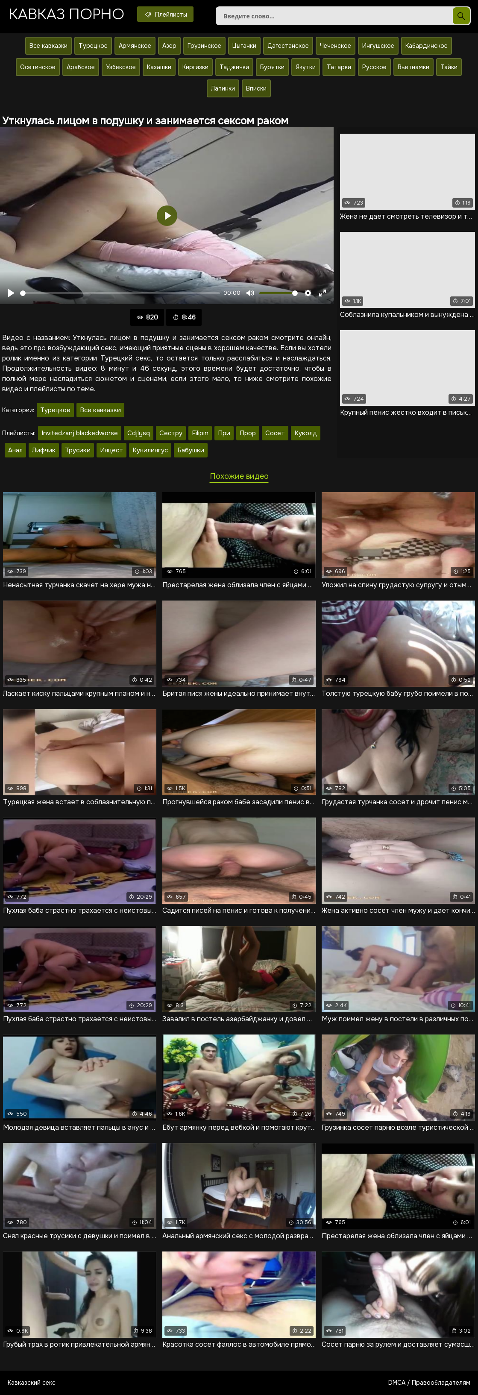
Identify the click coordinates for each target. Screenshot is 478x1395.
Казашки (159, 67)
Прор (248, 433)
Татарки (339, 67)
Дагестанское (288, 46)
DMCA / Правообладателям (429, 1382)
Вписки (256, 88)
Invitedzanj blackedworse (79, 433)
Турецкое (93, 46)
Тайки (448, 67)
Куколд (305, 433)
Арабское (81, 67)
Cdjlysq (138, 433)
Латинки (223, 88)
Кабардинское (426, 46)
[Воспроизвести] (11, 293)
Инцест (111, 450)
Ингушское (378, 46)
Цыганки (244, 46)
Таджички (234, 67)
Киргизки (195, 67)
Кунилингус (150, 450)
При (224, 433)
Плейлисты (165, 14)
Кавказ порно (66, 14)
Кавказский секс (32, 1382)
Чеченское (335, 46)
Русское (374, 67)
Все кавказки (48, 46)
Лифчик (44, 450)
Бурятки (272, 67)
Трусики (78, 450)
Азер (169, 46)
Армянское (135, 46)
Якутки (306, 67)
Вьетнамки (413, 67)
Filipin (200, 433)
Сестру (170, 433)
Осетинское (38, 67)
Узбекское (121, 67)
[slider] (120, 293)
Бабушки (190, 450)
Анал (15, 450)
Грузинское (204, 46)
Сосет (275, 433)
